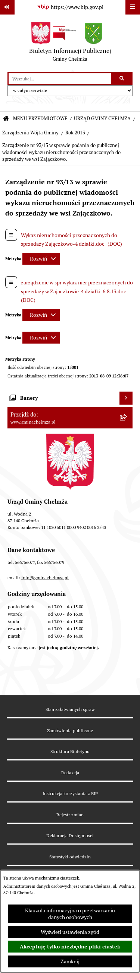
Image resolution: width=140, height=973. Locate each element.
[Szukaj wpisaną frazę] (122, 78)
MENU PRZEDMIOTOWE (40, 118)
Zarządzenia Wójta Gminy (30, 133)
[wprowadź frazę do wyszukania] (59, 78)
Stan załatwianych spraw (70, 709)
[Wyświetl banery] (126, 398)
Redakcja (70, 772)
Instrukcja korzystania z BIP (70, 793)
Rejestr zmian (70, 814)
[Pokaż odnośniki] (7, 7)
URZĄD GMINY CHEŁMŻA (102, 118)
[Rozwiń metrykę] (41, 259)
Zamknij (70, 961)
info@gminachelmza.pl (45, 577)
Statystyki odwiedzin (70, 856)
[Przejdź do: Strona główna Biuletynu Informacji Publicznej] (6, 119)
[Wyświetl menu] (132, 7)
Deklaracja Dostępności (70, 835)
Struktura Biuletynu (70, 751)
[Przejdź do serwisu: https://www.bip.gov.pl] (70, 7)
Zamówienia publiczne (70, 730)
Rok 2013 (75, 133)
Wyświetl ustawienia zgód (70, 932)
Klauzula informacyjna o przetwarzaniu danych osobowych (70, 914)
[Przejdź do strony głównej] (70, 43)
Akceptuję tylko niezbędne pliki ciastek (70, 946)
